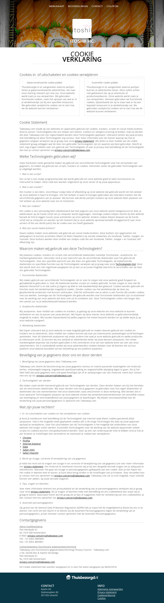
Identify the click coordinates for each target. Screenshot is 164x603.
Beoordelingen (78, 6)
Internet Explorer (32, 443)
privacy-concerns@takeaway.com (72, 150)
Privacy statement (107, 592)
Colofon (102, 598)
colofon (112, 6)
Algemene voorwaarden (110, 589)
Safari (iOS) (29, 449)
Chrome (27, 437)
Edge (25, 446)
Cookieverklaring (106, 595)
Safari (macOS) (30, 452)
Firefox (26, 440)
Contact (97, 6)
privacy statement (84, 141)
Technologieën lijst (126, 264)
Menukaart (56, 6)
